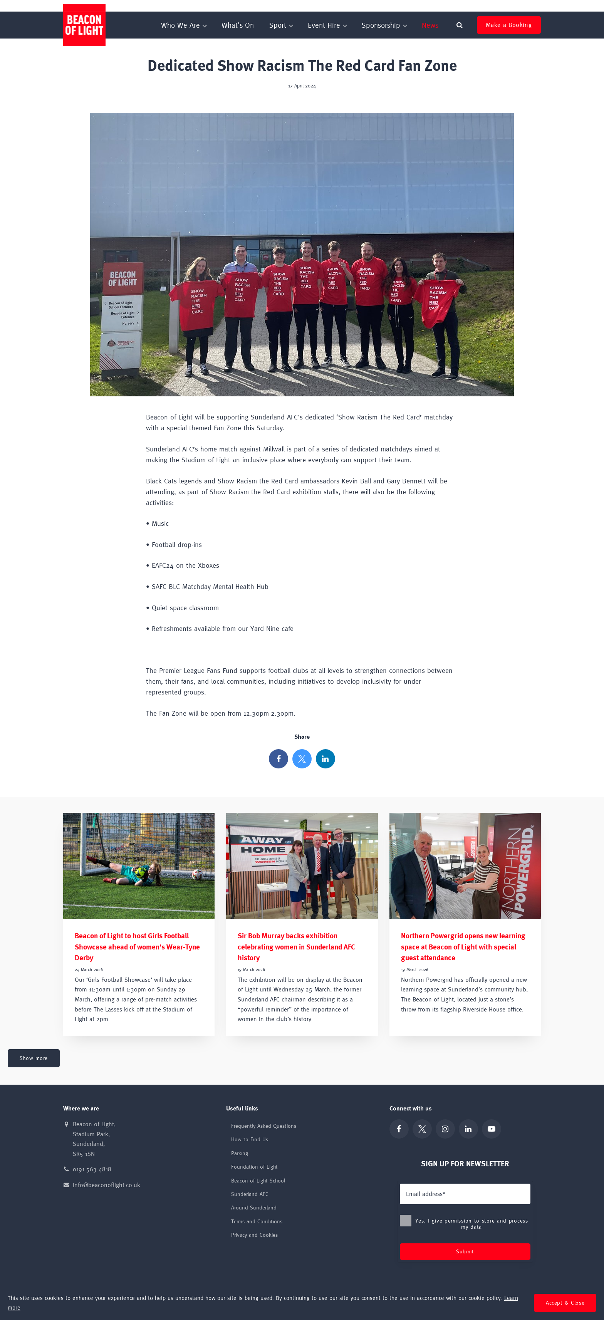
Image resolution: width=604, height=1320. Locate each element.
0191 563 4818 (92, 1169)
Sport (280, 25)
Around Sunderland (254, 1207)
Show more (34, 1058)
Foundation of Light (352, 5)
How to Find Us (249, 1139)
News (430, 25)
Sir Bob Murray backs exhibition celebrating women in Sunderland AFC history (296, 947)
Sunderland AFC (452, 5)
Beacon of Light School (404, 5)
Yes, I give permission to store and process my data (465, 1224)
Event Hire (327, 25)
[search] (459, 25)
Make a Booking (509, 25)
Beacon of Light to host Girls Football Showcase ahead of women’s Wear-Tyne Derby (137, 947)
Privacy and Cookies (254, 1235)
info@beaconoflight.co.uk (106, 1185)
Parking (239, 1153)
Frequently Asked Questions (263, 1126)
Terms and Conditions (256, 1221)
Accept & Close (565, 1303)
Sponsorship (384, 25)
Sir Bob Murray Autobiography (508, 5)
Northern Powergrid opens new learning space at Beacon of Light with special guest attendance (463, 947)
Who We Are (183, 25)
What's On (237, 25)
